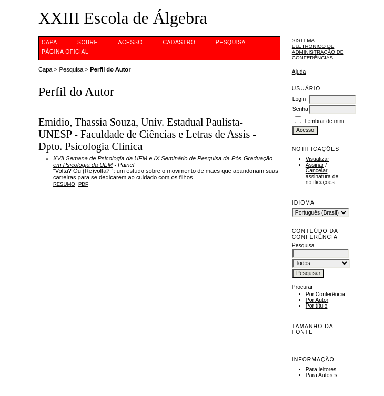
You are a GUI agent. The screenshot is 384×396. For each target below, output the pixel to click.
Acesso (130, 42)
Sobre (87, 42)
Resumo (64, 184)
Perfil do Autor (110, 69)
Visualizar (317, 159)
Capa (49, 42)
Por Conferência (325, 294)
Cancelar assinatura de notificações (322, 176)
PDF (83, 184)
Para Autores (321, 375)
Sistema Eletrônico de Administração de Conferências (318, 48)
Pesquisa (231, 42)
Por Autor (317, 300)
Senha (300, 109)
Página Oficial (65, 52)
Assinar (315, 165)
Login (299, 99)
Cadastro (179, 42)
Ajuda (299, 72)
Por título (317, 306)
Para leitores (321, 369)
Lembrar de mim (325, 121)
